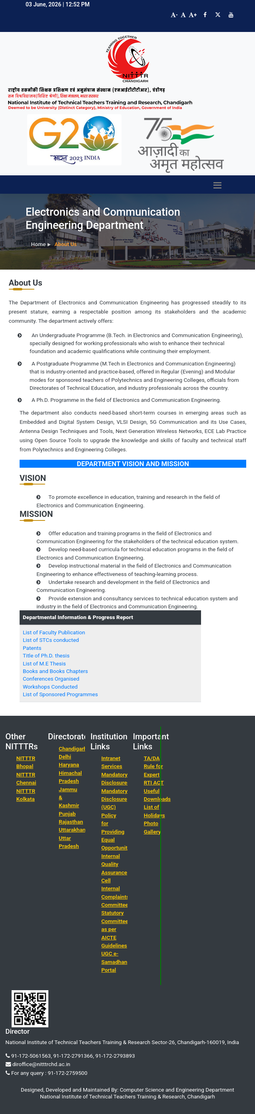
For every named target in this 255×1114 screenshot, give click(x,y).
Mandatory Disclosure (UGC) (114, 799)
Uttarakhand (74, 829)
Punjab (67, 813)
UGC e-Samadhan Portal (114, 961)
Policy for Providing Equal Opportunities (117, 831)
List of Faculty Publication (54, 632)
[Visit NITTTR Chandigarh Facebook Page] (205, 15)
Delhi (65, 756)
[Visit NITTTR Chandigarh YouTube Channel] (231, 15)
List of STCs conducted (51, 640)
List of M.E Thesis (44, 663)
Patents (32, 648)
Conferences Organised (51, 678)
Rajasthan (71, 821)
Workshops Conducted (50, 686)
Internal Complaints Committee (115, 896)
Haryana (69, 764)
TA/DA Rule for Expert (153, 766)
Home (38, 244)
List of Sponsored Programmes (60, 694)
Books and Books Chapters (55, 671)
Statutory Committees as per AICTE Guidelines (116, 929)
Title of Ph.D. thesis (46, 655)
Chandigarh (73, 748)
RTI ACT (154, 782)
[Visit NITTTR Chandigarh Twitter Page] (218, 15)
